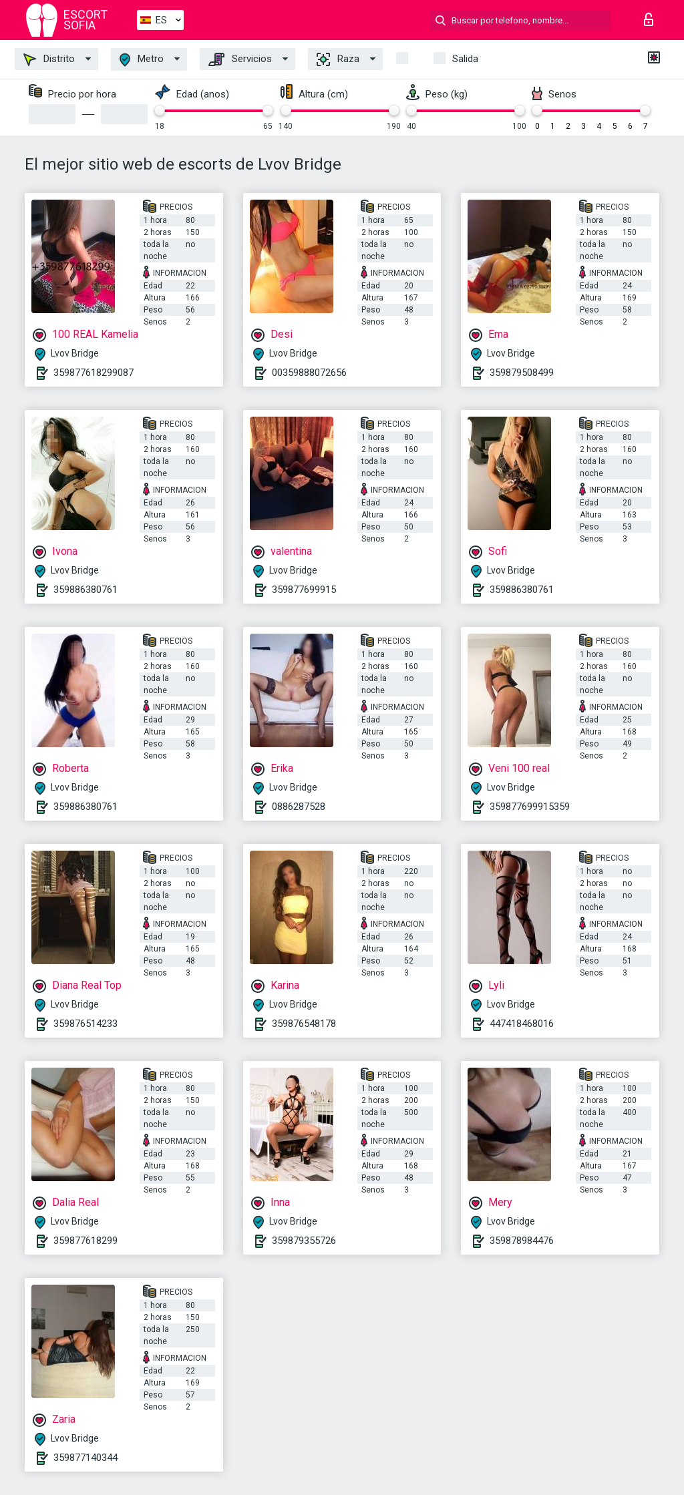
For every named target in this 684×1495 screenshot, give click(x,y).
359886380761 (85, 590)
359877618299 (85, 1241)
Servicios (240, 59)
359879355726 (304, 1241)
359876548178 (304, 1024)
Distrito (49, 59)
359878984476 (522, 1241)
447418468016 (522, 1024)
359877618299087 (93, 373)
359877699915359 (530, 807)
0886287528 (298, 807)
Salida (465, 59)
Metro (142, 60)
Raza (338, 59)
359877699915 (304, 590)
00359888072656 (309, 373)
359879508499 (522, 373)
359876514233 (85, 1024)
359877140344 (85, 1458)
